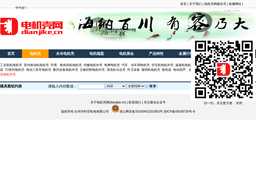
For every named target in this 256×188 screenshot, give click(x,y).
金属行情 (186, 54)
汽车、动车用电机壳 (135, 65)
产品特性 (156, 54)
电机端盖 (96, 54)
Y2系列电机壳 (15, 70)
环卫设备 (133, 70)
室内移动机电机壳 (36, 65)
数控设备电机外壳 (65, 70)
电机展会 (126, 54)
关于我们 (195, 4)
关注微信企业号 (155, 102)
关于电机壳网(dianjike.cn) (108, 102)
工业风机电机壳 (11, 65)
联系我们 (135, 102)
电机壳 (35, 54)
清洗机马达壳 (116, 70)
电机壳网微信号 (215, 4)
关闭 (239, 103)
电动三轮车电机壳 (38, 70)
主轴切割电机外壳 (92, 70)
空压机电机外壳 (162, 65)
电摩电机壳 (112, 65)
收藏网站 (235, 4)
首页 (183, 4)
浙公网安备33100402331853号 (140, 111)
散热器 (166, 70)
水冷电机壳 (65, 54)
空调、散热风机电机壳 (66, 65)
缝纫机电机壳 (150, 70)
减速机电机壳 (184, 65)
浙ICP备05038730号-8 (179, 111)
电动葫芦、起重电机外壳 (190, 70)
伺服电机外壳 (93, 65)
